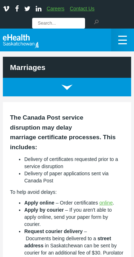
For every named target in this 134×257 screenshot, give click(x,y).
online (106, 203)
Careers (56, 8)
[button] (96, 21)
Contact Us (82, 8)
